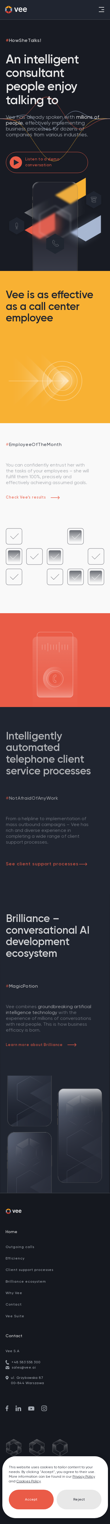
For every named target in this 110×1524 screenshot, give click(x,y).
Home (11, 1232)
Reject (79, 1499)
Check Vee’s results (33, 497)
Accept (31, 1499)
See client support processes (46, 864)
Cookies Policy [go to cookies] (28, 1481)
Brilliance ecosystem (26, 1282)
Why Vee (14, 1293)
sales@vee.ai (24, 1367)
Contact (14, 1304)
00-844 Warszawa (27, 1383)
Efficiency (15, 1258)
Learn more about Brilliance (41, 1045)
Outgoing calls (20, 1247)
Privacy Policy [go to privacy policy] (83, 1477)
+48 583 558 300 (25, 1362)
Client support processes (29, 1270)
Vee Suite (15, 1316)
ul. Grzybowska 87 (27, 1378)
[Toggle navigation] (100, 9)
